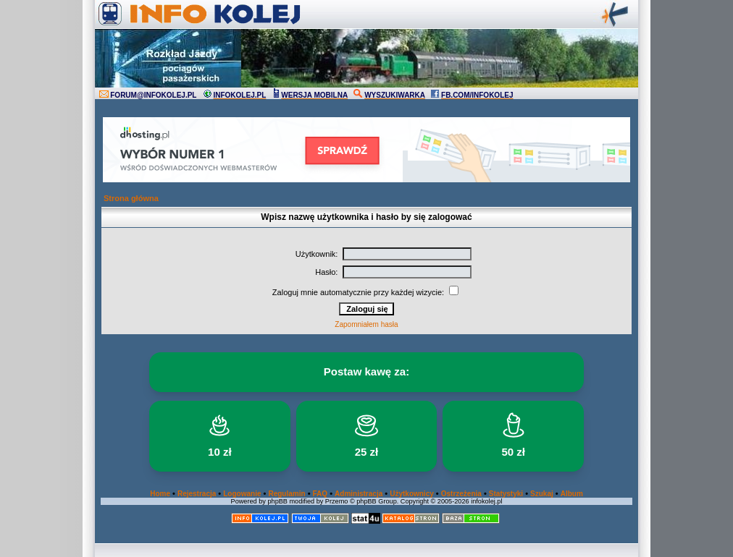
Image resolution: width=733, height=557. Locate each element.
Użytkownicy (412, 494)
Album (572, 494)
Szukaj (541, 494)
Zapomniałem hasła (366, 324)
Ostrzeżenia (461, 494)
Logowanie (242, 494)
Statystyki (506, 494)
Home (160, 494)
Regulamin (286, 494)
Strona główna (131, 198)
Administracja (358, 494)
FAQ (320, 494)
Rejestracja (196, 494)
